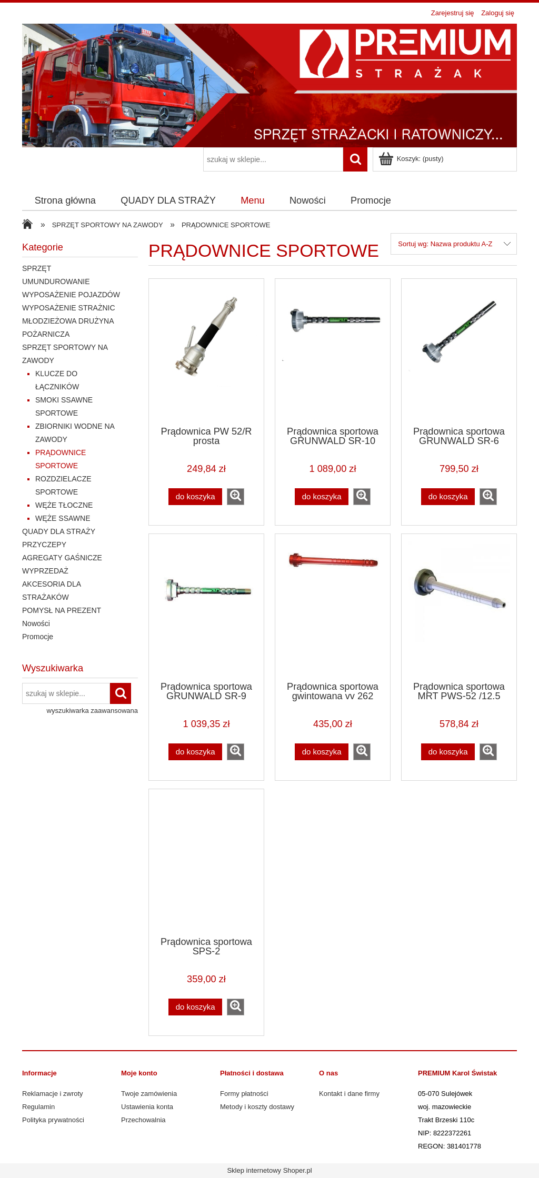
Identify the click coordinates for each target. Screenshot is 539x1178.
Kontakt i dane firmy (349, 1094)
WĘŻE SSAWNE (63, 518)
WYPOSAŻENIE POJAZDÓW (71, 294)
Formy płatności (244, 1094)
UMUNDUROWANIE (56, 281)
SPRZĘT (36, 268)
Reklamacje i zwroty (52, 1094)
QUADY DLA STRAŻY (58, 531)
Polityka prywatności (53, 1120)
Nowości (36, 623)
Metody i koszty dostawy (257, 1107)
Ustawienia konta (147, 1107)
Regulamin (38, 1107)
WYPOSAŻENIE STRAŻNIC (68, 308)
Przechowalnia (143, 1120)
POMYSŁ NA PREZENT (61, 610)
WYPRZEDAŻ (45, 571)
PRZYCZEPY (44, 544)
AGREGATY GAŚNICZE (62, 557)
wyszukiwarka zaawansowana (92, 710)
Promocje (37, 636)
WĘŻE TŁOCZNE (64, 505)
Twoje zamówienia (149, 1094)
